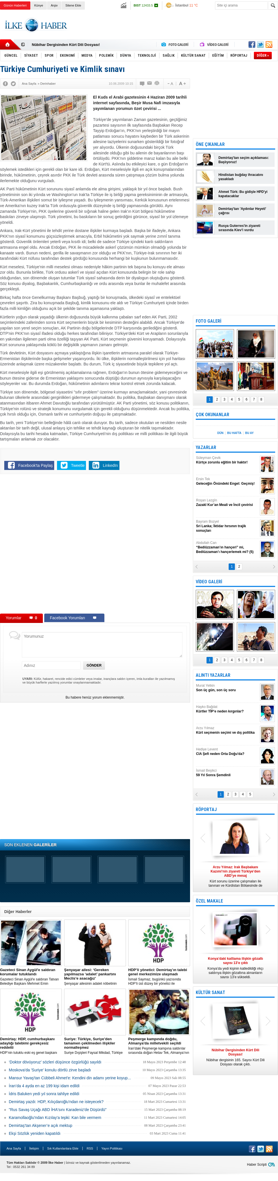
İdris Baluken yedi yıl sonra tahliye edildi (44, 1093)
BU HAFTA (234, 433)
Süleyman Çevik (227, 460)
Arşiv (54, 5)
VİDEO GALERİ (209, 581)
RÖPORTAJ (206, 809)
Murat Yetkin (227, 688)
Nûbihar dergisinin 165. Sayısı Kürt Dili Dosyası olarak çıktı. (235, 1057)
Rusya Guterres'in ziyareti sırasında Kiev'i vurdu (239, 228)
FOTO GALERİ (208, 321)
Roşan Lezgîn (227, 502)
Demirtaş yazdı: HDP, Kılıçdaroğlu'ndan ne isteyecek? (56, 1101)
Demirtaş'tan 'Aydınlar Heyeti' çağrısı (242, 211)
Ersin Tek (227, 481)
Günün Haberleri (15, 5)
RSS (90, 1148)
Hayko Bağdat (227, 709)
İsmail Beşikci (227, 773)
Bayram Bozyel (227, 526)
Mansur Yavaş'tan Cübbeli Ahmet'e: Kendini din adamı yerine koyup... (70, 1078)
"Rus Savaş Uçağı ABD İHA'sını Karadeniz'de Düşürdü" (57, 1109)
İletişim (34, 1148)
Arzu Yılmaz (227, 730)
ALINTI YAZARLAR (213, 675)
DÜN (220, 433)
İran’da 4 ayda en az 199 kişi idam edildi (44, 1086)
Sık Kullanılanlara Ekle (62, 1148)
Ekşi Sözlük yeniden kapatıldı (34, 1133)
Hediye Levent (227, 751)
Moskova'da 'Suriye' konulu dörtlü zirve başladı (50, 1070)
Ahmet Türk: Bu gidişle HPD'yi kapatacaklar (243, 194)
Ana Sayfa (14, 1148)
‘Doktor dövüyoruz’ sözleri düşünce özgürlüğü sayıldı (55, 1062)
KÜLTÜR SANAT (210, 992)
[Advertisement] (65, 545)
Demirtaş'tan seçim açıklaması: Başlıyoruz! (243, 160)
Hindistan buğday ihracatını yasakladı (240, 177)
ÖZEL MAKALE (209, 901)
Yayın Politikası (111, 1148)
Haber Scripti (257, 1165)
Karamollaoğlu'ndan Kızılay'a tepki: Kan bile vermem (55, 1117)
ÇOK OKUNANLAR (212, 414)
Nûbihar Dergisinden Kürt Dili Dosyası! (66, 44)
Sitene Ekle (73, 5)
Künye (38, 5)
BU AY (249, 433)
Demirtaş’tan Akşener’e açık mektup (40, 1125)
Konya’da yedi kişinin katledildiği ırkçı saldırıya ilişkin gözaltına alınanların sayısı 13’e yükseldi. (235, 968)
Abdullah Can (227, 547)
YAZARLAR (206, 447)
